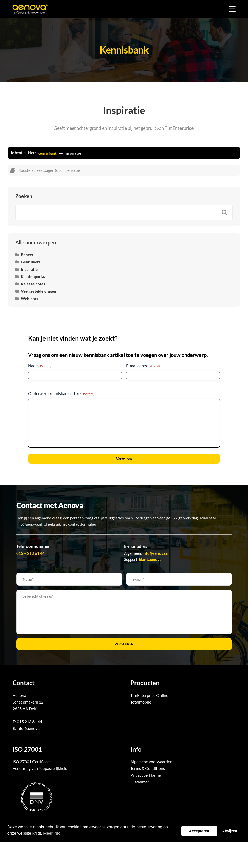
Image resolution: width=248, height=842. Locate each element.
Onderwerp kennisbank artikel (61, 393)
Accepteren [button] (199, 831)
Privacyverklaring (145, 775)
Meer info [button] (51, 833)
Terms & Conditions (147, 768)
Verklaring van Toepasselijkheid (40, 768)
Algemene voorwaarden (151, 761)
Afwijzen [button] (229, 831)
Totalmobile (140, 701)
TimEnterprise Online (149, 695)
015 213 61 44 (29, 721)
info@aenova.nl (30, 728)
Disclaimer (139, 781)
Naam (39, 365)
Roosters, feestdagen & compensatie (49, 170)
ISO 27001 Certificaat (32, 761)
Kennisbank (47, 153)
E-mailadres (143, 365)
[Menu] (232, 9)
